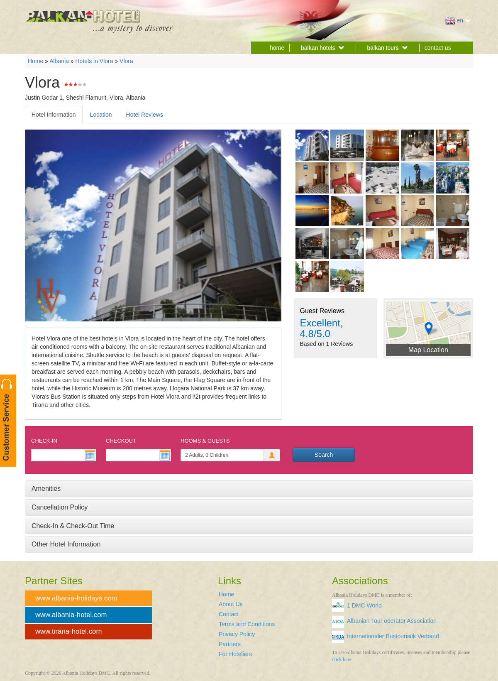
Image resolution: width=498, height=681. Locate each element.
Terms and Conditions (247, 624)
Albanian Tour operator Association (392, 620)
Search (324, 454)
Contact (229, 614)
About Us (231, 604)
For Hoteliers (235, 654)
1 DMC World (364, 605)
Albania (59, 61)
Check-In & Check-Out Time (73, 525)
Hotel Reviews (144, 114)
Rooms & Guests (205, 441)
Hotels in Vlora (94, 61)
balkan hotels (322, 47)
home (277, 47)
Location (101, 114)
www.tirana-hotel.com (68, 631)
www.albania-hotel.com (71, 615)
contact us (438, 47)
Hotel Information (54, 114)
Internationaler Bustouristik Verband (393, 636)
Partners (230, 644)
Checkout (121, 441)
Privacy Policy (237, 634)
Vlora (126, 61)
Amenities (46, 488)
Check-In (44, 441)
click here (342, 659)
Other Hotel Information (66, 544)
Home (35, 61)
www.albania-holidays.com (76, 598)
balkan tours (387, 47)
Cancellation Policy (60, 507)
